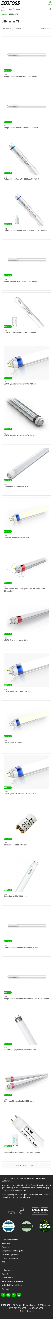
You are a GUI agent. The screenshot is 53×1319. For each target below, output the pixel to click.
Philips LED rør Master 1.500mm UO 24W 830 (21, 128)
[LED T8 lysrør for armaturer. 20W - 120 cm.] (26, 363)
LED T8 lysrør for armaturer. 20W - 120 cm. (20, 384)
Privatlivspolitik (7, 1278)
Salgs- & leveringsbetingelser (12, 1281)
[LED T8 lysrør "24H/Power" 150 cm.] (26, 670)
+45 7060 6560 (36, 1308)
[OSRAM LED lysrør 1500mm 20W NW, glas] (26, 1028)
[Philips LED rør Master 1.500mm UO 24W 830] (26, 106)
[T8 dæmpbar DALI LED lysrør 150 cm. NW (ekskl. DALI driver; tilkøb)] (26, 567)
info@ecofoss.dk (26, 1311)
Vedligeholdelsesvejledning (12, 1285)
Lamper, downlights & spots (12, 1251)
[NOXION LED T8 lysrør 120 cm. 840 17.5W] (26, 311)
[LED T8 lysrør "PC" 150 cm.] (26, 721)
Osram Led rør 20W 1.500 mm (15, 896)
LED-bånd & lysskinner (10, 1255)
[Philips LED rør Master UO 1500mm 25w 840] (26, 926)
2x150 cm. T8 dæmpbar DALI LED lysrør (19, 1101)
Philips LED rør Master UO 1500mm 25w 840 (21, 947)
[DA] (10, 3)
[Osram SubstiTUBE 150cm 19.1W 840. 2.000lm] (26, 1131)
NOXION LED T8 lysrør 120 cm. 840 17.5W (20, 333)
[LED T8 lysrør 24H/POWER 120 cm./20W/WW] (26, 772)
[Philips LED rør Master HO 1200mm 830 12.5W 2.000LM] (26, 209)
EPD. (3, 1262)
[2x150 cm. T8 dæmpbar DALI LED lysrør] (26, 1080)
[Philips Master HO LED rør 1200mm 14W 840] (26, 260)
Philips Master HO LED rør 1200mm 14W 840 (21, 281)
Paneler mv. (6, 1247)
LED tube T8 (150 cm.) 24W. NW (16, 486)
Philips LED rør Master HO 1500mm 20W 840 (21, 76)
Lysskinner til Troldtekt (10, 1240)
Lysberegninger (7, 1270)
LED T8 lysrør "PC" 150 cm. (14, 742)
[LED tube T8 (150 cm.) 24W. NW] (26, 465)
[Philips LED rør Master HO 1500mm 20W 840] (26, 55)
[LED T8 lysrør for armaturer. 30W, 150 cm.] (26, 414)
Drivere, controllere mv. (10, 1258)
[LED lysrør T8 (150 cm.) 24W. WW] (26, 516)
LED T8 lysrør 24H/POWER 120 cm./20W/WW (21, 794)
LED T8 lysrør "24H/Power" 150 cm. (17, 691)
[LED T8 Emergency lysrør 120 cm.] (26, 619)
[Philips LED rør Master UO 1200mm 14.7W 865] (26, 158)
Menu (3, 9)
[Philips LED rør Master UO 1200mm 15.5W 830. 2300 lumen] (26, 977)
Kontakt (5, 1274)
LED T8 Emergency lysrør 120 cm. (16, 640)
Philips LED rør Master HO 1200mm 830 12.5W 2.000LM (25, 230)
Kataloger (5, 1289)
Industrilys (6, 1243)
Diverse (4, 14)
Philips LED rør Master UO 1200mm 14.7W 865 (21, 179)
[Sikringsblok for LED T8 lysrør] (26, 824)
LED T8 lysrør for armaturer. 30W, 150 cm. (19, 435)
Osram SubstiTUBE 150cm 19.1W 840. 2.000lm (22, 1152)
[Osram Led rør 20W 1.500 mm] (26, 875)
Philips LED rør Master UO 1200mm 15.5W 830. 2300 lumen (26, 999)
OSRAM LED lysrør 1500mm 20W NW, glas (20, 1050)
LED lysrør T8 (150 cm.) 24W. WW (16, 538)
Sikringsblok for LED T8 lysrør (15, 845)
